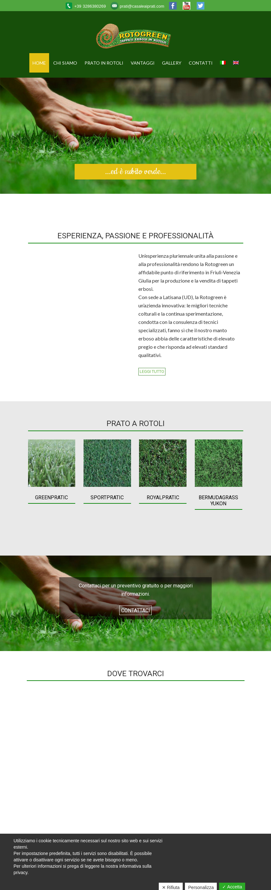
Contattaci (135, 610)
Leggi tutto (152, 371)
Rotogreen (135, 37)
